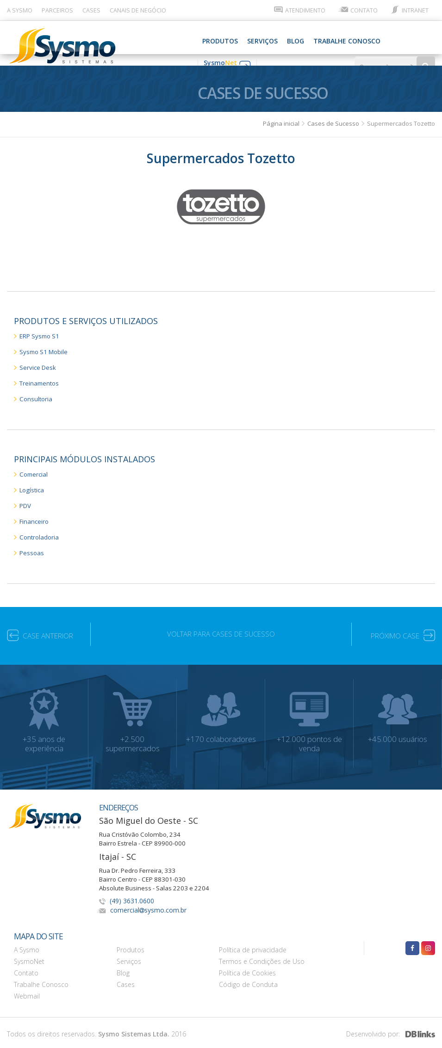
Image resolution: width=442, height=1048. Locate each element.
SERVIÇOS (143, 41)
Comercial (32, 468)
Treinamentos (38, 378)
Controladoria (38, 529)
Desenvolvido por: (390, 1027)
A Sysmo (26, 941)
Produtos (130, 941)
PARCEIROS (57, 10)
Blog (176, 41)
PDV (23, 498)
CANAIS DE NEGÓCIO (138, 10)
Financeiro (32, 513)
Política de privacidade (252, 941)
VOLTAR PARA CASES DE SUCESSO (221, 626)
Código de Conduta (248, 975)
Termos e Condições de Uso (262, 952)
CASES (91, 10)
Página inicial (282, 120)
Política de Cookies (247, 964)
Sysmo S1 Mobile (43, 347)
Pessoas (30, 544)
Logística (30, 483)
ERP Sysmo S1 (39, 332)
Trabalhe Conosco (227, 41)
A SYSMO (19, 10)
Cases (126, 975)
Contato (26, 964)
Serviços (129, 952)
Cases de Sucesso (334, 120)
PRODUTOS (100, 41)
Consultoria (34, 393)
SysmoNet (29, 952)
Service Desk (36, 362)
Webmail (27, 987)
